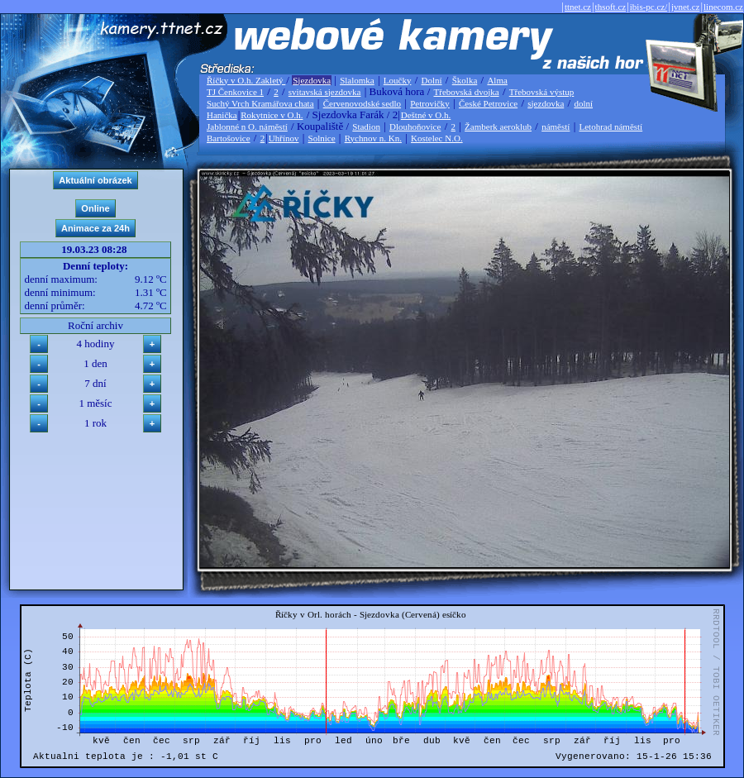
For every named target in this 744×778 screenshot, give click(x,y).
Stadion (366, 126)
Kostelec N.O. (437, 138)
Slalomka (357, 80)
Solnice (322, 138)
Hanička (222, 115)
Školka (465, 80)
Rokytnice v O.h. (272, 115)
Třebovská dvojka (466, 92)
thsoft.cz (611, 7)
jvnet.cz (685, 7)
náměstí (555, 126)
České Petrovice (488, 103)
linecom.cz (723, 7)
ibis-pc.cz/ (649, 7)
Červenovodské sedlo (362, 103)
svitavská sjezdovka (325, 92)
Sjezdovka (312, 80)
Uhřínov (284, 138)
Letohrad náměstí (611, 126)
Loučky (398, 80)
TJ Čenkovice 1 (235, 92)
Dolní (432, 80)
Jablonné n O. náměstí (247, 126)
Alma (497, 80)
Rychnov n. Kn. (373, 138)
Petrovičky (430, 103)
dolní (583, 103)
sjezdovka (545, 103)
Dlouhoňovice (415, 126)
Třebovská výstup (542, 92)
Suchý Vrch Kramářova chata (260, 103)
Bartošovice (228, 138)
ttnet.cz (578, 7)
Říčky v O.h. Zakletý (246, 80)
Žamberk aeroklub (498, 126)
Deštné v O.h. (426, 115)
